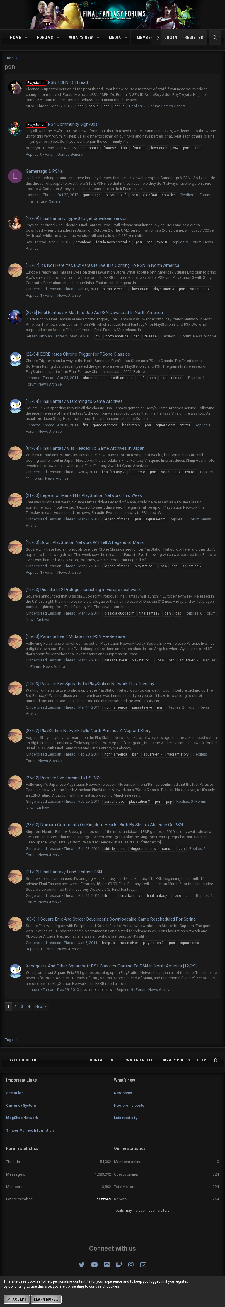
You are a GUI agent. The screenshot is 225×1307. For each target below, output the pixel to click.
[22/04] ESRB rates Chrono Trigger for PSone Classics (78, 354)
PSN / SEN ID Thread (57, 82)
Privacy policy (175, 1071)
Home (15, 37)
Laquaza (33, 195)
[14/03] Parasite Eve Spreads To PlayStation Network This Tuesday (90, 683)
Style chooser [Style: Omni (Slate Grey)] (21, 1071)
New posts (123, 1101)
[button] (26, 37)
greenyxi (33, 148)
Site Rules (15, 1101)
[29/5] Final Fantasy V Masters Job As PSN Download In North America (94, 312)
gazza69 (103, 1199)
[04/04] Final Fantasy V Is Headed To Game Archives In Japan (85, 448)
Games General (174, 106)
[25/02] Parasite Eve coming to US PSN (63, 777)
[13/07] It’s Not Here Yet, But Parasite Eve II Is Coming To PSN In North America (102, 265)
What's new (81, 37)
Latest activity (126, 1122)
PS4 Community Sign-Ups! (62, 124)
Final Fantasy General (44, 201)
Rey (29, 242)
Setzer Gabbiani (39, 336)
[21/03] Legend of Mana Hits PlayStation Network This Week (84, 495)
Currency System (22, 1112)
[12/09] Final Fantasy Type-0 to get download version (77, 218)
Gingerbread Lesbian (43, 289)
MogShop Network (23, 1122)
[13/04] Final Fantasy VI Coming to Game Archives (74, 401)
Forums (45, 37)
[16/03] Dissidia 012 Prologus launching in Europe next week (83, 589)
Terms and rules (137, 1071)
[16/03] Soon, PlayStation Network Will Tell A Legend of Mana (85, 542)
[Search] (215, 37)
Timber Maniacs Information (32, 1133)
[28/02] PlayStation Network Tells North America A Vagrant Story (88, 730)
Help (202, 1071)
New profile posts (130, 1112)
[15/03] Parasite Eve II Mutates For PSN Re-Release (75, 636)
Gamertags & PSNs (44, 171)
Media (115, 37)
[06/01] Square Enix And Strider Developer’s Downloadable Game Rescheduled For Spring (111, 919)
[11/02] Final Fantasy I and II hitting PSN (64, 872)
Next (39, 1006)
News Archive (69, 295)
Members (146, 37)
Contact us (101, 1071)
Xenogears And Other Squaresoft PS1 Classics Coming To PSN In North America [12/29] (111, 966)
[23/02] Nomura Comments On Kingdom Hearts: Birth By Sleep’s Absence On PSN (104, 824)
